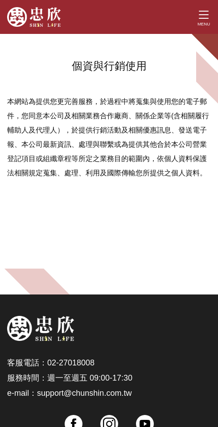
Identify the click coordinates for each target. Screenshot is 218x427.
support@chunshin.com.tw (84, 393)
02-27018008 (71, 362)
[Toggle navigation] (204, 17)
